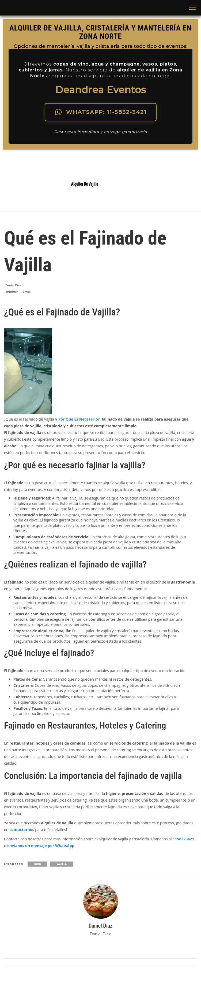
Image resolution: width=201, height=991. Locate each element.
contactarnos (21, 829)
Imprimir (11, 292)
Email (26, 292)
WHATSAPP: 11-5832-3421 (101, 112)
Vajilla (61, 864)
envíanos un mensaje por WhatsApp (40, 845)
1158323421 (183, 838)
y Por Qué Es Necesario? (77, 419)
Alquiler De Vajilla (84, 184)
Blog (37, 864)
